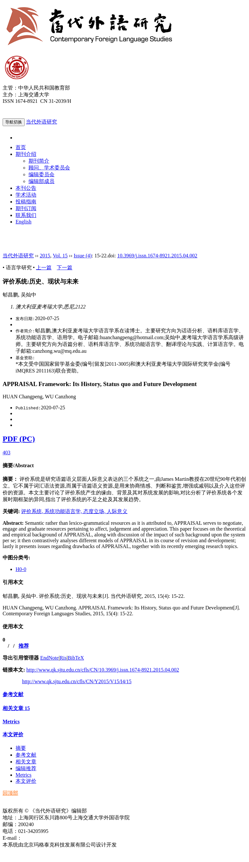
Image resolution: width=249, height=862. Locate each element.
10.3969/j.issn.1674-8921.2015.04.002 (157, 255)
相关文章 (16, 708)
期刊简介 (39, 161)
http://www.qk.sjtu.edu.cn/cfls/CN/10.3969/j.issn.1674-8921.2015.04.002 (102, 670)
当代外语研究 (41, 121)
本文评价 (13, 734)
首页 (21, 147)
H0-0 (21, 569)
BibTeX (76, 658)
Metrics (11, 721)
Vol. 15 (60, 255)
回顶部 (10, 793)
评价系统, (32, 511)
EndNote (49, 658)
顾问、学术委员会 (49, 167)
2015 (45, 255)
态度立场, (95, 511)
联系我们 (26, 215)
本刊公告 (26, 188)
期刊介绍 (26, 154)
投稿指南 (26, 201)
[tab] (124, 465)
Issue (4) (83, 255)
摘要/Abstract (18, 465)
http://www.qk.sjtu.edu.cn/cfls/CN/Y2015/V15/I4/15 (77, 681)
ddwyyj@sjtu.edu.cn (43, 838)
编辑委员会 (41, 174)
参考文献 (13, 694)
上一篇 (44, 267)
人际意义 (117, 511)
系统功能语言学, (63, 511)
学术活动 (26, 195)
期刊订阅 (26, 208)
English (23, 221)
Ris (63, 658)
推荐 (23, 646)
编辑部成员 (41, 181)
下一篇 (64, 267)
